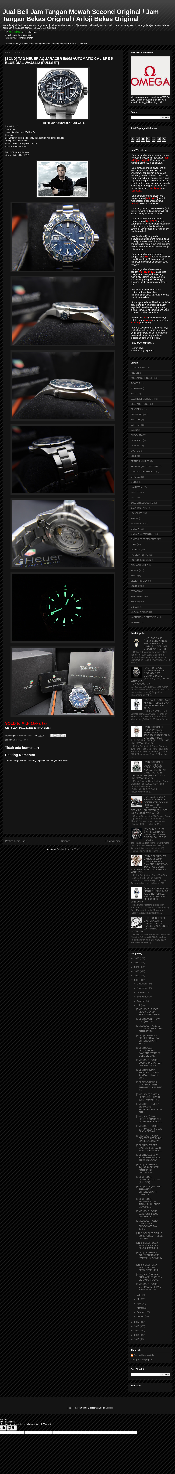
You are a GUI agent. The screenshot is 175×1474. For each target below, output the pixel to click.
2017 (137, 1322)
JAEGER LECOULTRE (142, 503)
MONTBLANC (138, 523)
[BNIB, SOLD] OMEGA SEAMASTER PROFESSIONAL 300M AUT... (149, 1108)
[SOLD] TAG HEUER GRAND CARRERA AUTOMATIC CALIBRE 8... (149, 1086)
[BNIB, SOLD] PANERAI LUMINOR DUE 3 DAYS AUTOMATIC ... (149, 1028)
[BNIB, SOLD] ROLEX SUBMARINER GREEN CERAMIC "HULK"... (149, 1063)
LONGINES (136, 513)
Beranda (65, 841)
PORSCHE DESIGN (141, 560)
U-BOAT (135, 607)
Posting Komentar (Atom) (68, 849)
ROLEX (134, 570)
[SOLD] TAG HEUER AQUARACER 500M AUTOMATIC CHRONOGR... (147, 1168)
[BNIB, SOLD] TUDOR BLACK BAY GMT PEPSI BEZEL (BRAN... (149, 1012)
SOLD (14, 740)
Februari (141, 1312)
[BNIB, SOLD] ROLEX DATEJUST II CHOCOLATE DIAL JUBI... (147, 1225)
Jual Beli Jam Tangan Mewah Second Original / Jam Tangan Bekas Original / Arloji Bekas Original (81, 15)
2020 (137, 971)
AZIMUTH (136, 388)
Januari (141, 1316)
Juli (139, 1005)
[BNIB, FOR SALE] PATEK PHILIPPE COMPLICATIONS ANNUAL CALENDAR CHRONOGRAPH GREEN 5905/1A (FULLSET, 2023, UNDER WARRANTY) (148, 770)
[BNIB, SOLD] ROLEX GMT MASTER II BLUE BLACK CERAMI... (149, 1129)
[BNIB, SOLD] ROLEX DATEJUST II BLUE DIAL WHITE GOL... (147, 1214)
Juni (139, 1295)
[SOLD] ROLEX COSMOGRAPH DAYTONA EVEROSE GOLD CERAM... (148, 1051)
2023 (137, 958)
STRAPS (135, 591)
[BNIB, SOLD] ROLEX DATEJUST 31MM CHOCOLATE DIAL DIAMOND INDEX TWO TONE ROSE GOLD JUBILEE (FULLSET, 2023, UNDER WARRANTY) (149, 864)
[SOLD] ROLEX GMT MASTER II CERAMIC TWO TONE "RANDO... (149, 1148)
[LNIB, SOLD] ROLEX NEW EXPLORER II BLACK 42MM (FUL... (148, 1246)
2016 (137, 1326)
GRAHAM (135, 477)
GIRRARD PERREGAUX (143, 471)
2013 (137, 1339)
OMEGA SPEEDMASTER (143, 539)
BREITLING (137, 414)
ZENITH (135, 622)
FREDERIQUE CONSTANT (144, 466)
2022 (137, 962)
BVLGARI (135, 419)
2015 (137, 1330)
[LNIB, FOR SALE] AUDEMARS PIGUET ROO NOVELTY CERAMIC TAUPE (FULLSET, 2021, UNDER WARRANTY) (150, 674)
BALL (133, 393)
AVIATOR (135, 383)
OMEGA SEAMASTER (142, 534)
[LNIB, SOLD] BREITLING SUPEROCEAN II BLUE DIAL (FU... (149, 1236)
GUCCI (134, 482)
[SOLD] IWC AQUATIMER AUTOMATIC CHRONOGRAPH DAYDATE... (149, 1190)
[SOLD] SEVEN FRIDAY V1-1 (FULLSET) (148, 1020)
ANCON (135, 373)
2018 (137, 980)
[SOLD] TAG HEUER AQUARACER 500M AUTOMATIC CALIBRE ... (149, 1256)
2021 (137, 967)
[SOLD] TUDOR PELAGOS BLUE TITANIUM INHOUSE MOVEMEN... (148, 1203)
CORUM (135, 445)
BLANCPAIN (137, 409)
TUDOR (135, 601)
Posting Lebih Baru (15, 841)
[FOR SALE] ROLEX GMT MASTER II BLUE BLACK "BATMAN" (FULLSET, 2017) (157, 704)
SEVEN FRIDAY (139, 581)
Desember (142, 983)
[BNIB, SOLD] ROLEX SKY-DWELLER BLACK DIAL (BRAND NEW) (149, 1138)
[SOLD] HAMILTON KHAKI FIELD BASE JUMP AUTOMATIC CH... (147, 1073)
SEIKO (134, 575)
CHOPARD (136, 435)
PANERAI (135, 549)
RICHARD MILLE (139, 565)
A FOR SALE (137, 367)
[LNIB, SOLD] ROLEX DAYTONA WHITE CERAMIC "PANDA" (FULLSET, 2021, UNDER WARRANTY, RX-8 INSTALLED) (150, 925)
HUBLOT (135, 492)
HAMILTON (136, 487)
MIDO (134, 518)
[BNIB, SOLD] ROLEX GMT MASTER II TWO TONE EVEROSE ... (148, 1287)
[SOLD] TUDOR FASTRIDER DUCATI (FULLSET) (148, 1180)
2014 (137, 1335)
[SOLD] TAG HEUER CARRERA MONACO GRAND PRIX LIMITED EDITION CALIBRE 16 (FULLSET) (155, 834)
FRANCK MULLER (140, 461)
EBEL (133, 456)
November (142, 988)
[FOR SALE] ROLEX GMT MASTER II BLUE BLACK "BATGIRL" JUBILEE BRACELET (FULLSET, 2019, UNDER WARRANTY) (150, 895)
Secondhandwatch (144, 1355)
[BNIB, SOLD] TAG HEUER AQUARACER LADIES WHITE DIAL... (149, 1119)
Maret (140, 1308)
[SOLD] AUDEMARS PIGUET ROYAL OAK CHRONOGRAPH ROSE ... (148, 1039)
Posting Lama (113, 841)
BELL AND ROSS (139, 404)
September (142, 996)
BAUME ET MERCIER (142, 399)
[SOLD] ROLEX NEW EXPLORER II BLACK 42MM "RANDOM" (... (148, 1158)
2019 (137, 975)
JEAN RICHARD (139, 508)
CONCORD (136, 440)
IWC (133, 497)
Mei (139, 1299)
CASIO (134, 430)
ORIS (133, 544)
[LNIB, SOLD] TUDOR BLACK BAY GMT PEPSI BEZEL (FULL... (148, 1267)
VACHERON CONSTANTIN (144, 617)
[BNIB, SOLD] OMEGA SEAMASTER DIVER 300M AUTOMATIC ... (148, 1097)
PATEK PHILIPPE (139, 555)
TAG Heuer (23, 740)
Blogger (109, 1408)
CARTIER (135, 425)
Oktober (141, 992)
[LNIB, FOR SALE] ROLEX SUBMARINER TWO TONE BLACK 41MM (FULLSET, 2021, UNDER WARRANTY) (156, 643)
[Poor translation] (12, 1428)
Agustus (141, 1001)
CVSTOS (135, 451)
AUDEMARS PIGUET (141, 378)
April (139, 1303)
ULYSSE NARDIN (140, 612)
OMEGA (135, 529)
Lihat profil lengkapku (141, 1359)
